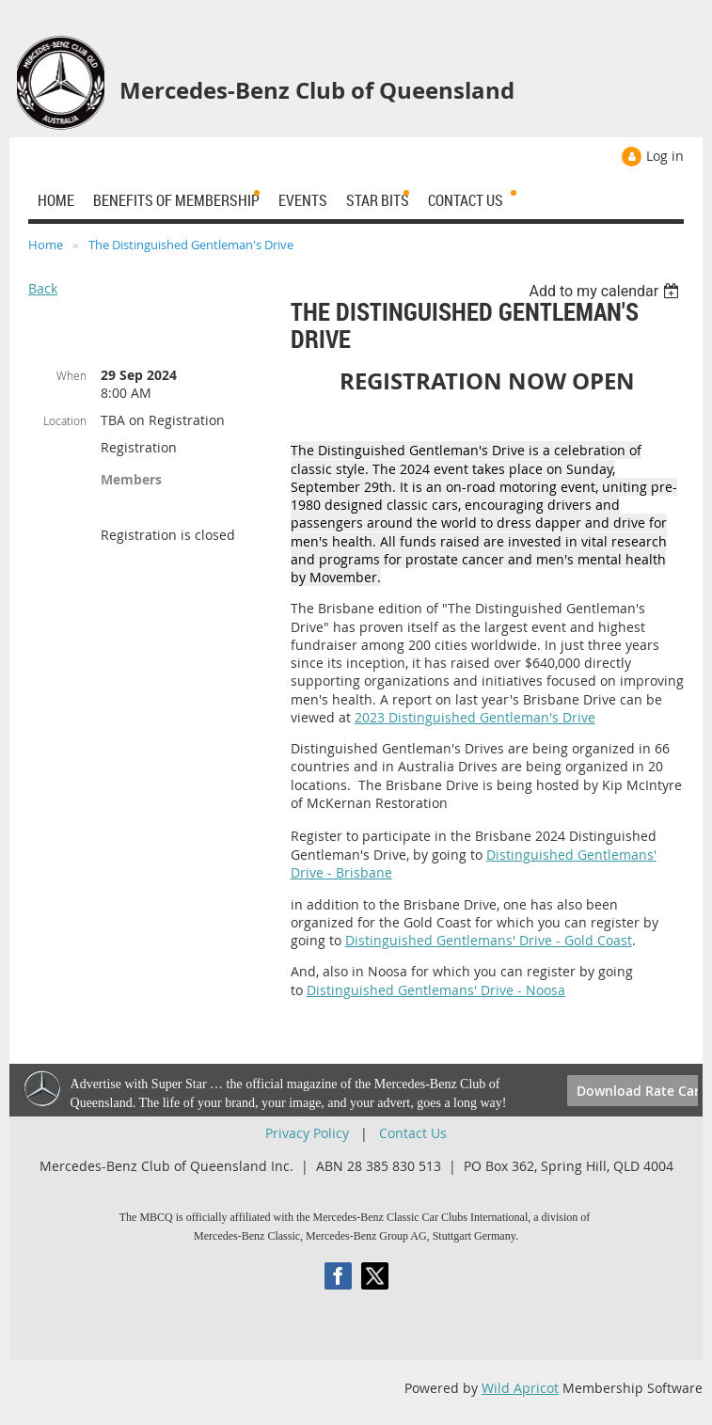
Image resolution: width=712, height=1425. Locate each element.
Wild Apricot (520, 1388)
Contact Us (413, 1133)
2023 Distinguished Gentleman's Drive (475, 717)
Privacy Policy (307, 1133)
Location (65, 420)
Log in (665, 156)
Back (42, 288)
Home (45, 244)
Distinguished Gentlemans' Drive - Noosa (436, 990)
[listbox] (606, 291)
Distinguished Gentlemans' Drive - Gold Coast (488, 940)
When (71, 375)
